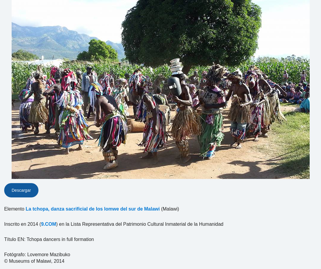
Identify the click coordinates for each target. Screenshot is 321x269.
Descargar (21, 190)
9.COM (48, 224)
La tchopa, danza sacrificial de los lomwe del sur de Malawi (93, 208)
